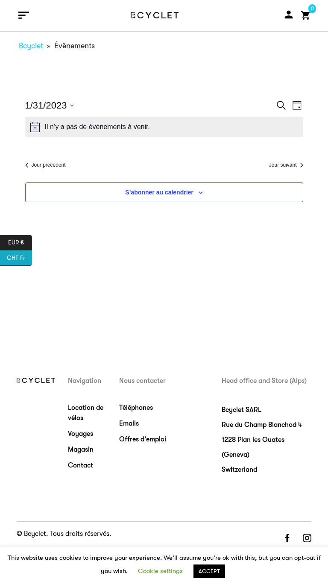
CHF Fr (19, 258)
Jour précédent (45, 165)
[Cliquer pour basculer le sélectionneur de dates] (49, 105)
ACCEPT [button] (209, 571)
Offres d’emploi (142, 439)
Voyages (80, 434)
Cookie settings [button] (160, 571)
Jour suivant (286, 165)
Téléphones (136, 408)
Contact (80, 465)
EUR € (20, 242)
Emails (129, 423)
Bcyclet (31, 45)
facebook (287, 538)
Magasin (81, 449)
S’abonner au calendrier (159, 192)
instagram (307, 538)
